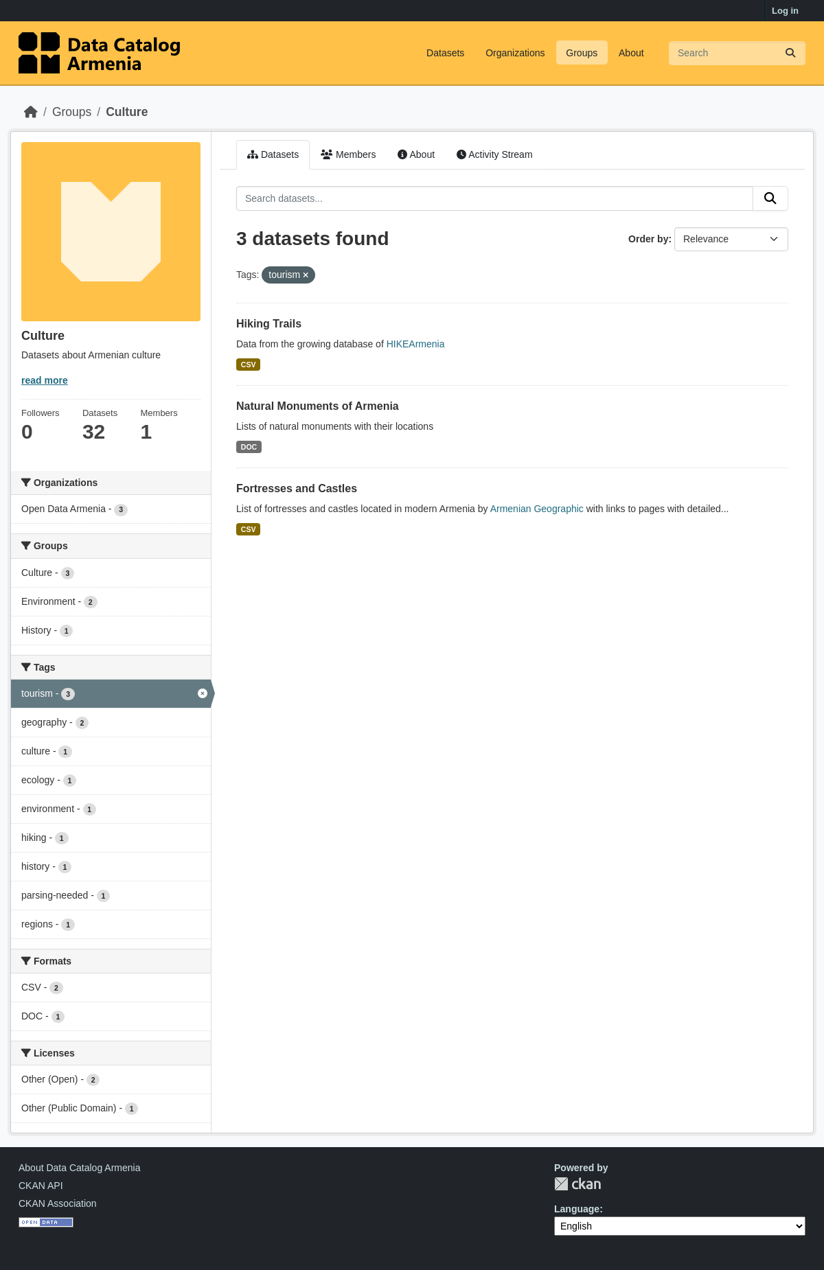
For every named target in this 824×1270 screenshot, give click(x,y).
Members (348, 154)
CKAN (577, 1184)
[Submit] (790, 53)
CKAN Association (58, 1203)
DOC (249, 447)
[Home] (31, 112)
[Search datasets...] (737, 53)
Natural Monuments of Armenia (317, 406)
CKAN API (41, 1185)
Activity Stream (494, 154)
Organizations (515, 52)
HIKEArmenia (416, 343)
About (631, 52)
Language (576, 1208)
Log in (785, 10)
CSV (248, 364)
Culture (127, 112)
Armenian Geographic (537, 508)
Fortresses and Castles (296, 488)
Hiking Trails (268, 324)
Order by (648, 238)
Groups (581, 52)
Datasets (445, 52)
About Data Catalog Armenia (79, 1167)
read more (44, 380)
